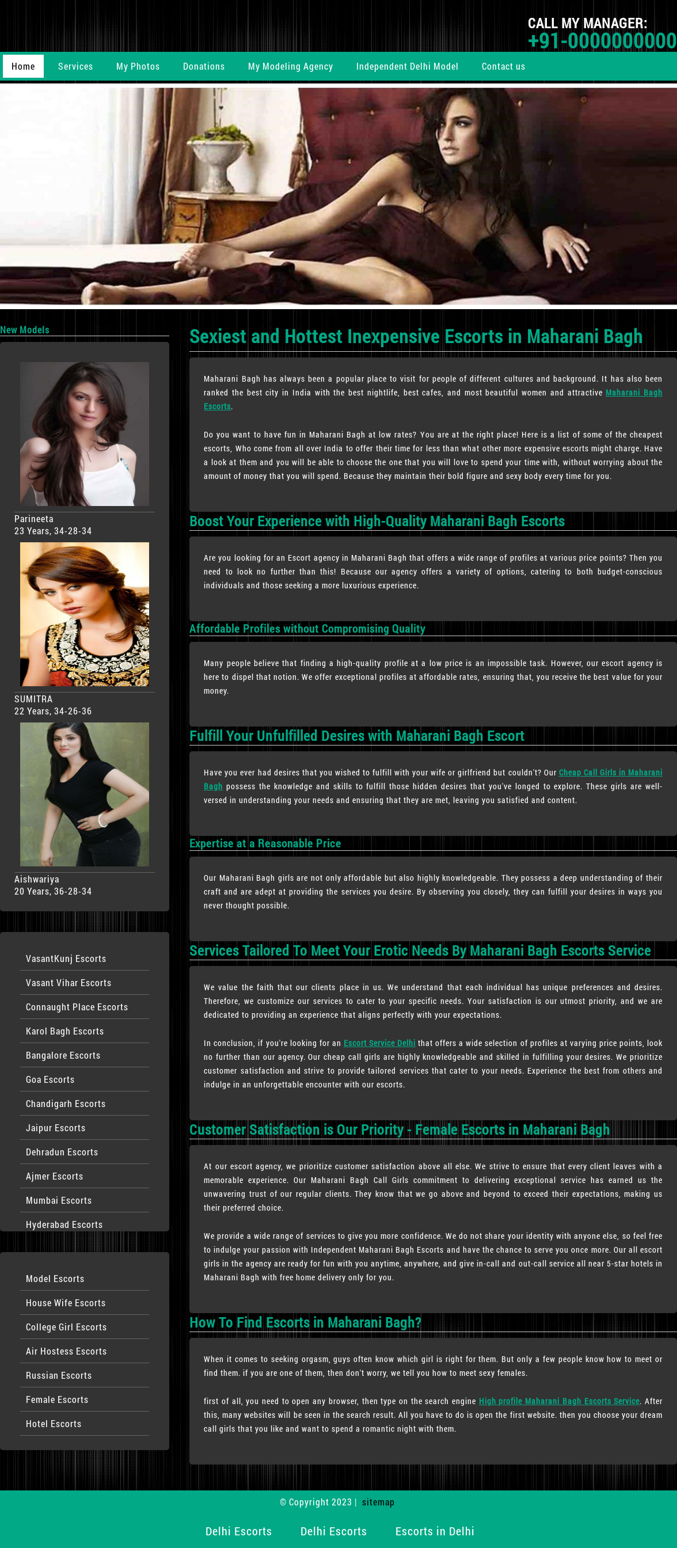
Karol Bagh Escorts (65, 1031)
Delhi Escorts (239, 1530)
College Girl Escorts (66, 1327)
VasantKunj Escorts (66, 958)
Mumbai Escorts (59, 1200)
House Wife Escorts (66, 1302)
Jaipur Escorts (56, 1127)
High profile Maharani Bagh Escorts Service (559, 1400)
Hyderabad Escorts (64, 1224)
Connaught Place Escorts (77, 1007)
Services (75, 66)
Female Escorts (57, 1399)
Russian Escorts (59, 1375)
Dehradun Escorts (62, 1152)
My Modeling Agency (290, 66)
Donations (204, 66)
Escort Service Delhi (380, 1042)
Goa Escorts (50, 1079)
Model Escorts (55, 1278)
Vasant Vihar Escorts (69, 982)
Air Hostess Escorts (66, 1351)
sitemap (378, 1502)
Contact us (504, 66)
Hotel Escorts (54, 1423)
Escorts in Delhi (435, 1530)
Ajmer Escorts (54, 1176)
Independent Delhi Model (407, 66)
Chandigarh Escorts (66, 1103)
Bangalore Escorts (63, 1055)
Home (23, 66)
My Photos (138, 66)
